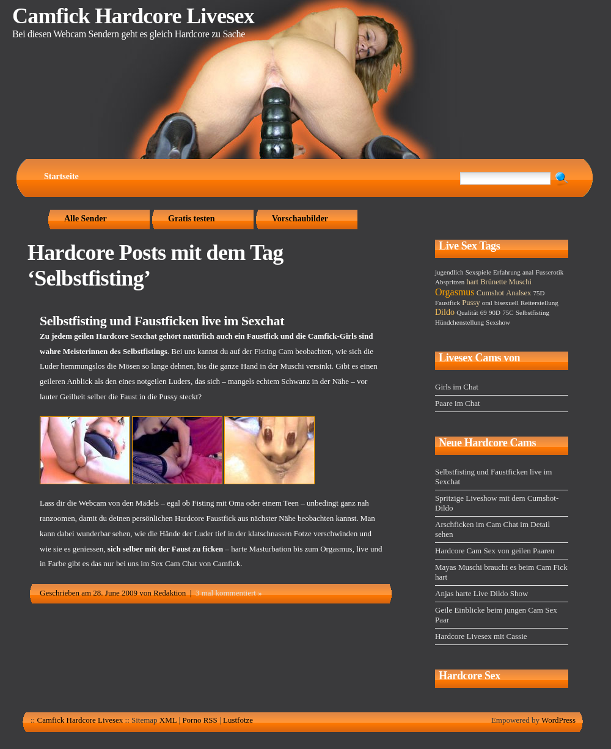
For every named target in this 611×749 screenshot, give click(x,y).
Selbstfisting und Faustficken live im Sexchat (162, 320)
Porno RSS (199, 720)
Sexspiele (478, 272)
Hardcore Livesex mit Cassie (481, 636)
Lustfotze (238, 720)
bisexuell (506, 302)
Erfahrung (507, 272)
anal (527, 272)
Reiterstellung (539, 302)
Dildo (445, 312)
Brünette (493, 282)
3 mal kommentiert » (229, 592)
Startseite (61, 176)
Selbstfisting (532, 312)
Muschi (520, 282)
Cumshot (490, 293)
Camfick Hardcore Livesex (133, 16)
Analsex (518, 293)
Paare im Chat (457, 403)
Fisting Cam (273, 351)
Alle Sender (85, 218)
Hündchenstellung (459, 322)
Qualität (467, 312)
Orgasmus (455, 292)
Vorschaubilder (300, 218)
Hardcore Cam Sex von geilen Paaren (494, 550)
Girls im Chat (456, 386)
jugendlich (449, 272)
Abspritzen (449, 282)
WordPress (558, 720)
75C (507, 312)
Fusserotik (550, 272)
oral (487, 302)
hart (472, 282)
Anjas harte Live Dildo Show (481, 593)
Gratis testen (191, 218)
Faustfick (447, 302)
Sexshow (498, 322)
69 (483, 312)
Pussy (471, 302)
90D (494, 312)
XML (168, 720)
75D (538, 293)
